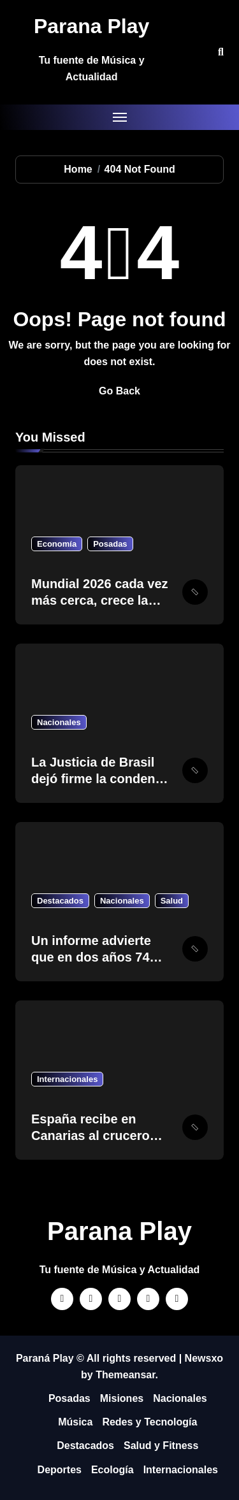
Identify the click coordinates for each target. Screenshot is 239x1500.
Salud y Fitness (161, 1445)
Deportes (60, 1469)
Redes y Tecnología (149, 1422)
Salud (172, 900)
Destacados (60, 900)
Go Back (119, 391)
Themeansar (125, 1374)
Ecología (112, 1469)
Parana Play (91, 26)
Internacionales (67, 1079)
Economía (56, 544)
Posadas (110, 544)
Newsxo (204, 1358)
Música (75, 1422)
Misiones (121, 1398)
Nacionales (59, 722)
